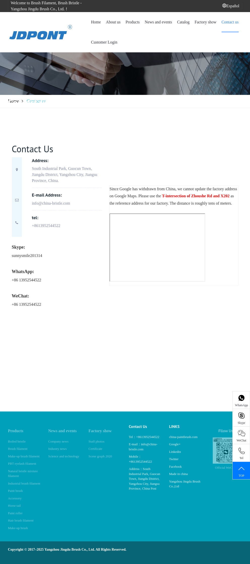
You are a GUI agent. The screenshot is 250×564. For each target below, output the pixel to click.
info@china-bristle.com (51, 203)
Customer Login (104, 42)
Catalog (183, 22)
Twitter (173, 463)
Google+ (175, 448)
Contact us (230, 22)
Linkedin (175, 456)
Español (230, 6)
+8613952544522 (46, 225)
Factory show (206, 22)
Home (96, 22)
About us (113, 22)
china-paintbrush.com (183, 441)
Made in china (178, 478)
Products (133, 22)
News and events (158, 22)
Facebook (175, 471)
